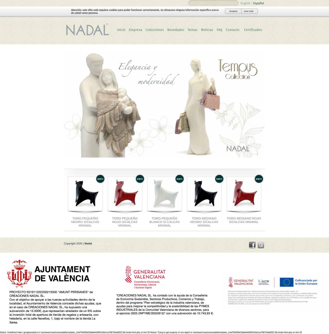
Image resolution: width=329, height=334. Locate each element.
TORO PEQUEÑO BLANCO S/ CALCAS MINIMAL (164, 222)
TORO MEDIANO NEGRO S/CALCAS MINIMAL (204, 222)
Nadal (89, 30)
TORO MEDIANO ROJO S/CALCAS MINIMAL (244, 220)
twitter (260, 245)
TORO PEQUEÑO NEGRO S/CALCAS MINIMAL (85, 222)
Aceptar (233, 11)
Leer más (248, 11)
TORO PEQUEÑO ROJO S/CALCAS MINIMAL (125, 222)
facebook (252, 245)
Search (192, 3)
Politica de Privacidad (106, 243)
